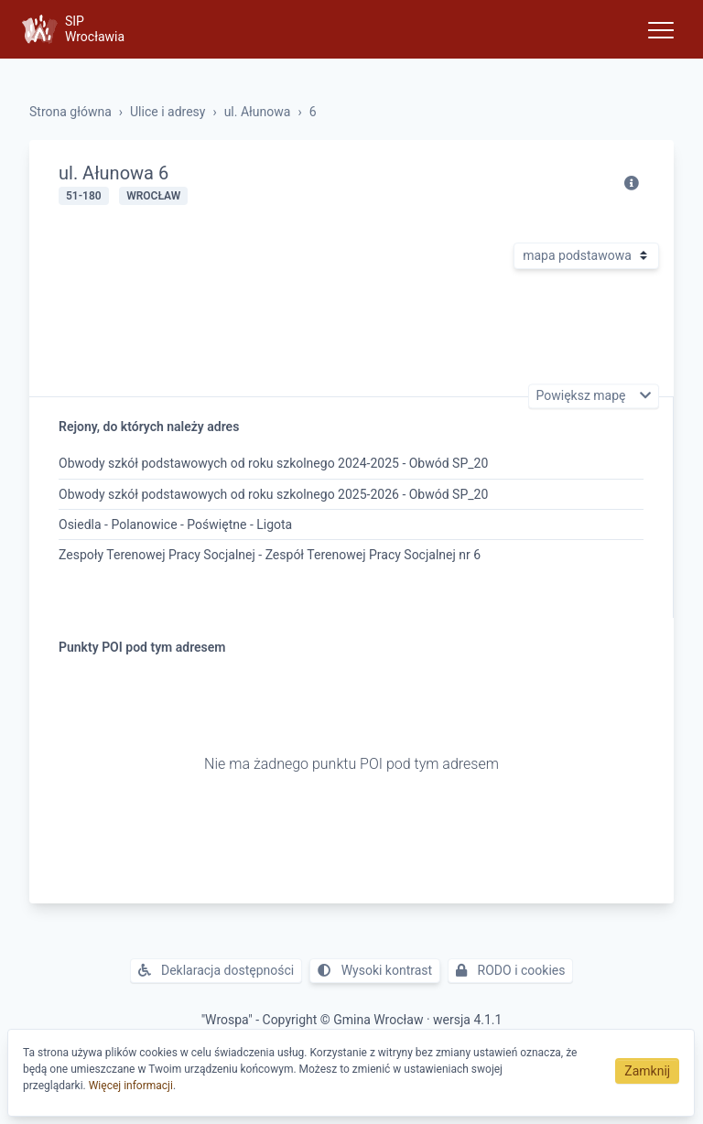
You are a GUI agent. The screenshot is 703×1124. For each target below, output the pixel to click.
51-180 (84, 195)
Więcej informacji (131, 1085)
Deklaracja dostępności (216, 970)
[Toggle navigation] (661, 29)
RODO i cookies (510, 970)
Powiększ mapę (582, 396)
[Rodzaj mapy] (586, 256)
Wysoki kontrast (375, 970)
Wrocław (153, 195)
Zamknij (647, 1071)
